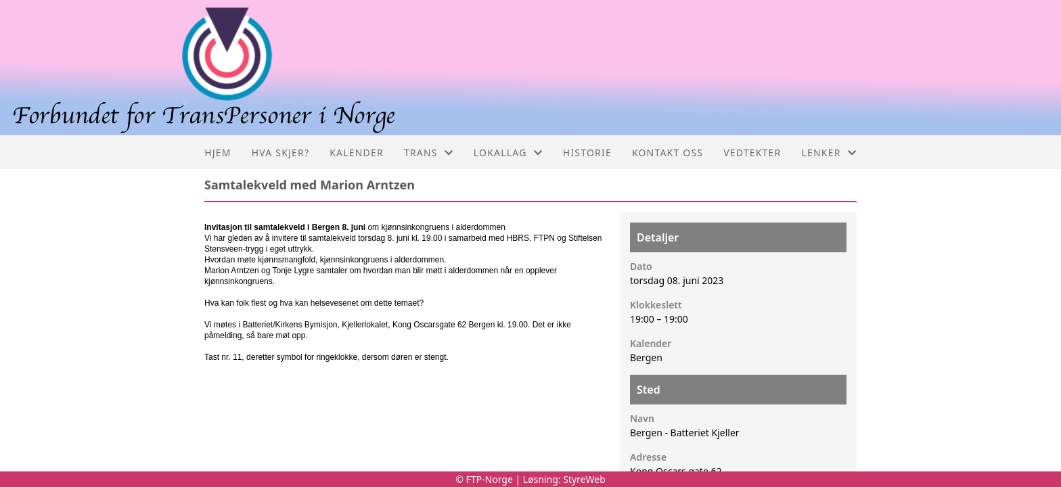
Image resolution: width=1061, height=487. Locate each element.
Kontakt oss (667, 152)
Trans (428, 152)
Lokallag (508, 152)
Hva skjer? (281, 152)
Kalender (357, 152)
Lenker (829, 152)
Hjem (217, 152)
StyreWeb (584, 479)
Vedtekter (752, 152)
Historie (587, 152)
